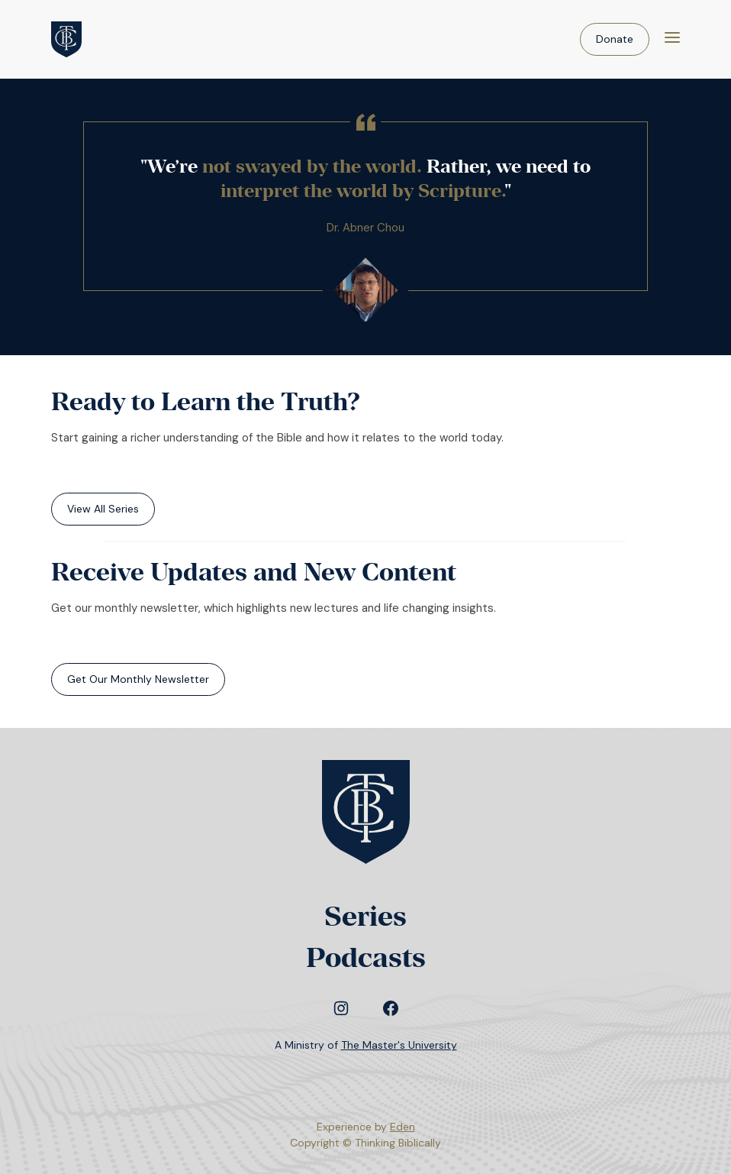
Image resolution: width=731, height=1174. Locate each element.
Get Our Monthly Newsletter (138, 679)
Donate (614, 39)
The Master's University (399, 1045)
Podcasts (366, 957)
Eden (402, 1127)
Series (365, 916)
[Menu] (672, 39)
